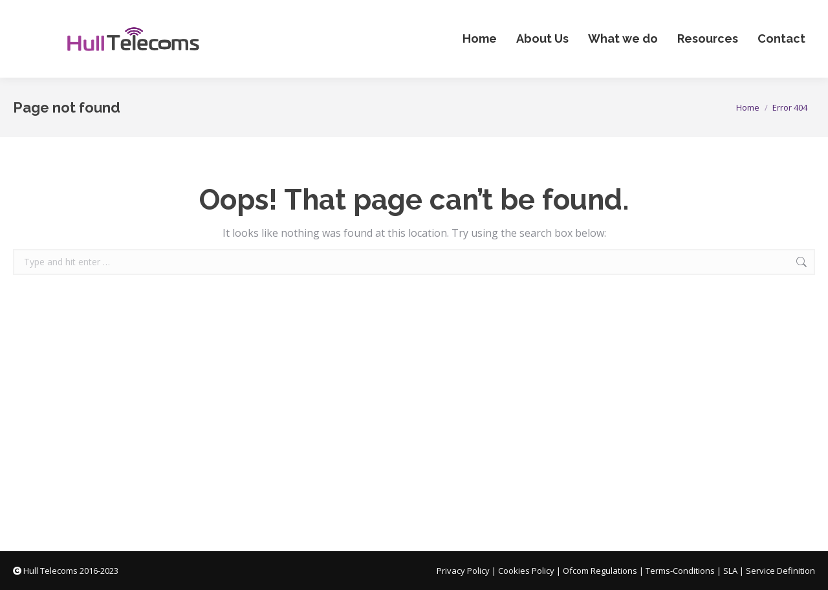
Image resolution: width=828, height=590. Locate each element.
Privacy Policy (463, 570)
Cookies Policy (526, 570)
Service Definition (780, 570)
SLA (730, 570)
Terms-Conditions (680, 570)
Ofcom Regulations (600, 570)
